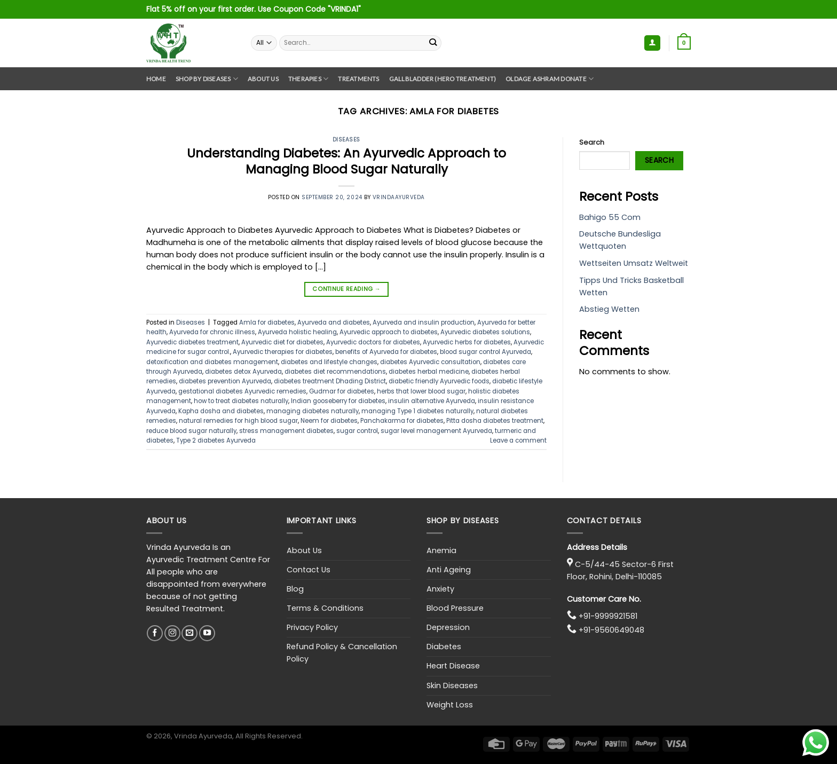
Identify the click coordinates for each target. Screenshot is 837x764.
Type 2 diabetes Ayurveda (216, 440)
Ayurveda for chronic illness (212, 332)
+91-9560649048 (611, 630)
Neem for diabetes (329, 420)
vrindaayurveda (399, 197)
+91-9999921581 (608, 616)
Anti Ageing (449, 569)
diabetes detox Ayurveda (243, 371)
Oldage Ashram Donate (550, 79)
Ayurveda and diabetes (333, 322)
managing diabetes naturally (312, 411)
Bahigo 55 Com (610, 217)
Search (591, 142)
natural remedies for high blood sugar (238, 420)
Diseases (346, 140)
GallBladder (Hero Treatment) (442, 78)
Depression (448, 627)
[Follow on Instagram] (172, 633)
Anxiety (440, 589)
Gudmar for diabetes (341, 391)
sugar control (357, 431)
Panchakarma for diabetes (402, 420)
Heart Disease (453, 665)
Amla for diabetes (267, 322)
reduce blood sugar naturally (191, 431)
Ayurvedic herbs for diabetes (467, 342)
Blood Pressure (455, 608)
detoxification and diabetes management (212, 362)
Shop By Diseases (207, 79)
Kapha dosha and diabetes (221, 411)
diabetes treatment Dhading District (330, 381)
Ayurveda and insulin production (424, 322)
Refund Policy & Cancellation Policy (342, 652)
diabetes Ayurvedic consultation (430, 362)
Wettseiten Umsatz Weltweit (633, 263)
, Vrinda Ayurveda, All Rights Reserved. (237, 736)
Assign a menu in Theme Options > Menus (626, 9)
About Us (263, 78)
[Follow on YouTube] (207, 633)
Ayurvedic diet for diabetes (282, 342)
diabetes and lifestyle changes (329, 362)
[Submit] (433, 43)
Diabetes (444, 646)
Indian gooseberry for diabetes (338, 401)
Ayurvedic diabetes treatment (192, 342)
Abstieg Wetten (609, 309)
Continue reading (346, 289)
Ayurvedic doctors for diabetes (373, 342)
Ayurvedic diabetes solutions (485, 332)
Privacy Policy (312, 627)
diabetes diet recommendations (335, 371)
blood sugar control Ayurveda (485, 352)
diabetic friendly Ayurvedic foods (439, 381)
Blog (295, 589)
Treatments (358, 78)
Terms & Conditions (325, 608)
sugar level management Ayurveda (436, 431)
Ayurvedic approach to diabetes (388, 332)
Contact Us (308, 569)
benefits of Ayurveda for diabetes (386, 352)
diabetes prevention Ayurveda (225, 381)
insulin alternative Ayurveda (431, 401)
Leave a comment (518, 440)
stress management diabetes (286, 431)
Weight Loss (450, 704)
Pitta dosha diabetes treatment (494, 420)
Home (156, 78)
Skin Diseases (452, 685)
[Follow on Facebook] (155, 633)
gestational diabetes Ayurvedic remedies (242, 391)
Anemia (441, 550)
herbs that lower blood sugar (421, 391)
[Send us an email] (189, 633)
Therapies (308, 79)
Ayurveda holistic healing (297, 332)
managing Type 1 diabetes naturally (417, 411)
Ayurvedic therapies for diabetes (283, 352)
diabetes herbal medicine (429, 371)
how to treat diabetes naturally (241, 401)
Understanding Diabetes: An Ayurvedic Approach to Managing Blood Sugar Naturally (346, 161)
